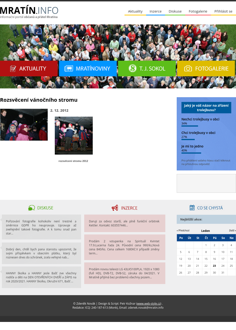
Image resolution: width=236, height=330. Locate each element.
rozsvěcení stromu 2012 (73, 161)
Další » (232, 230)
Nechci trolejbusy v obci (200, 119)
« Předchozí (183, 230)
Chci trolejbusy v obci (198, 132)
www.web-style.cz (149, 304)
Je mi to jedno (192, 146)
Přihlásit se (223, 11)
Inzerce (156, 11)
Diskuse (175, 11)
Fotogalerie (198, 11)
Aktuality (135, 11)
